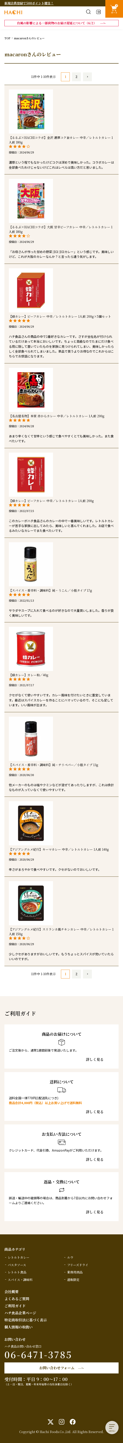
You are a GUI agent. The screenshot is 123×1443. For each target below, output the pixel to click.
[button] (87, 76)
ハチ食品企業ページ (20, 1312)
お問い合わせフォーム (56, 1367)
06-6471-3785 (38, 1354)
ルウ (70, 1257)
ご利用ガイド (15, 1305)
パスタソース (17, 1264)
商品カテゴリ (14, 1249)
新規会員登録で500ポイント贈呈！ (29, 3)
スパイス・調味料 (20, 1279)
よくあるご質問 (16, 1298)
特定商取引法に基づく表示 (25, 1319)
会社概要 (11, 1291)
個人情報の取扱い (18, 1327)
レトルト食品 (17, 1272)
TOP (7, 38)
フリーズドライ (77, 1264)
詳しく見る (95, 1059)
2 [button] (77, 76)
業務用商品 (75, 1272)
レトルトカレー (18, 1257)
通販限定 (73, 1279)
